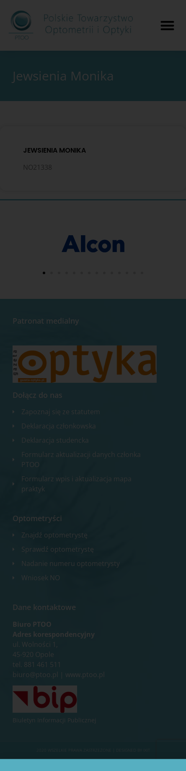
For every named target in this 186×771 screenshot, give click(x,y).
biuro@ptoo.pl (35, 674)
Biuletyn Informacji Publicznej (54, 720)
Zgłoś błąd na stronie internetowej (93, 763)
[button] (167, 25)
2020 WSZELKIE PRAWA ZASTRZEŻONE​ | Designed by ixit (93, 750)
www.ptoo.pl (85, 674)
